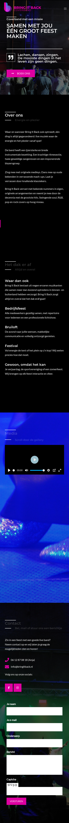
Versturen (16, 801)
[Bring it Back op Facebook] (9, 688)
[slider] (13, 470)
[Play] (9, 470)
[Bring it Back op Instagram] (17, 688)
